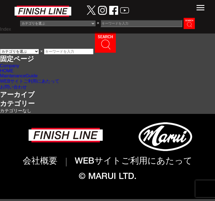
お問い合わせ (13, 87)
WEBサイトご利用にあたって (29, 81)
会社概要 (40, 161)
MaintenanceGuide (19, 75)
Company (9, 65)
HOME (6, 70)
